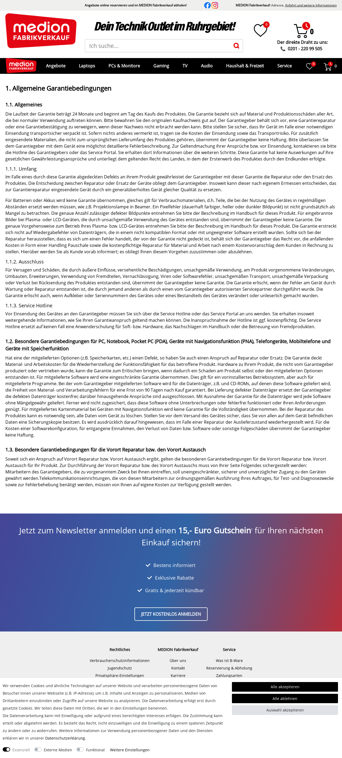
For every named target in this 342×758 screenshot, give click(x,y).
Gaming (161, 64)
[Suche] (236, 46)
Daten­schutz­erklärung (65, 738)
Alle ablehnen (285, 698)
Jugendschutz (120, 664)
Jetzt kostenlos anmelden (171, 610)
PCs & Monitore (123, 64)
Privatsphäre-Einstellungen (119, 671)
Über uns (178, 656)
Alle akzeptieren (285, 686)
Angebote (55, 64)
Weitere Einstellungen (130, 749)
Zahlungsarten (229, 671)
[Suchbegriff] (157, 46)
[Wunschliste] (260, 30)
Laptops (86, 64)
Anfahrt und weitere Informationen (311, 5)
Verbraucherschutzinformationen (120, 656)
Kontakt (178, 664)
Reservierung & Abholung (229, 664)
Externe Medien (58, 749)
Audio (206, 64)
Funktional (95, 749)
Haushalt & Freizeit (244, 64)
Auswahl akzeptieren (285, 710)
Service (284, 64)
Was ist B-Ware (229, 656)
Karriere (178, 671)
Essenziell (21, 749)
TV (184, 64)
